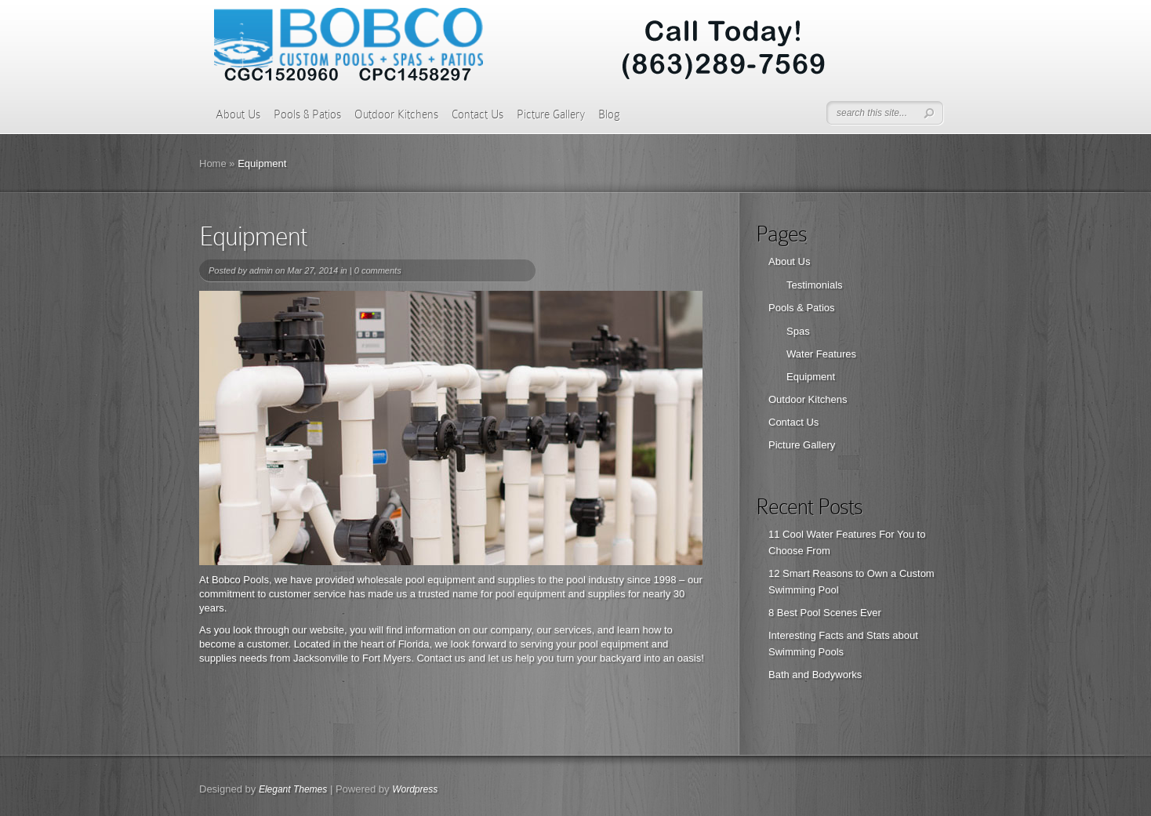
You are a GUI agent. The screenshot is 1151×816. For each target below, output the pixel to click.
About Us (238, 114)
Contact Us (477, 114)
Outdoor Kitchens (396, 114)
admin (261, 270)
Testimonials (814, 285)
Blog (609, 114)
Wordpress (415, 789)
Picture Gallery (551, 114)
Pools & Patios (307, 114)
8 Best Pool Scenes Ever (824, 612)
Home (213, 163)
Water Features (821, 354)
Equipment (810, 377)
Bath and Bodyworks (815, 674)
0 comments (377, 270)
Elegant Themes (293, 789)
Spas (798, 331)
